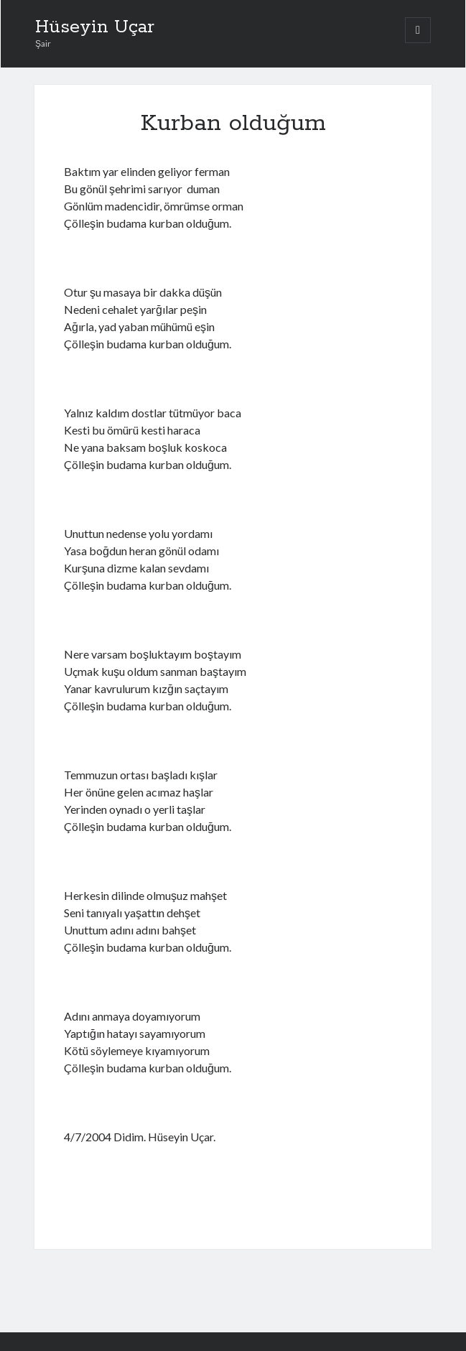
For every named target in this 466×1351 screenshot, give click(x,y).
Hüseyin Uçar (94, 27)
